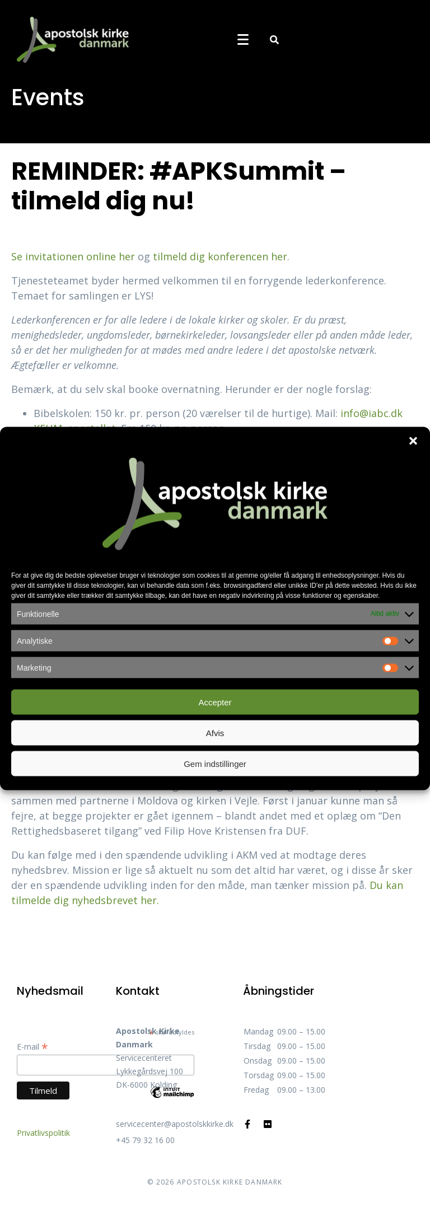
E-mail (32, 1046)
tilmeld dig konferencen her (220, 256)
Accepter (214, 701)
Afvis (215, 732)
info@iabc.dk (371, 413)
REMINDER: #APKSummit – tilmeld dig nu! (178, 186)
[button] (413, 441)
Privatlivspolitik (43, 1132)
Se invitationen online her (73, 256)
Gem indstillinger (215, 763)
